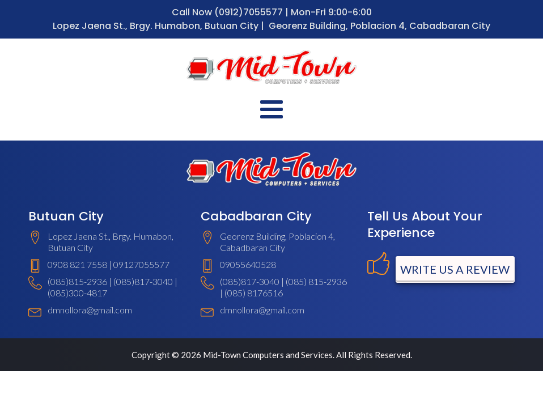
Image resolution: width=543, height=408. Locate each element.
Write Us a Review (455, 269)
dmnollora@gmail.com (90, 309)
